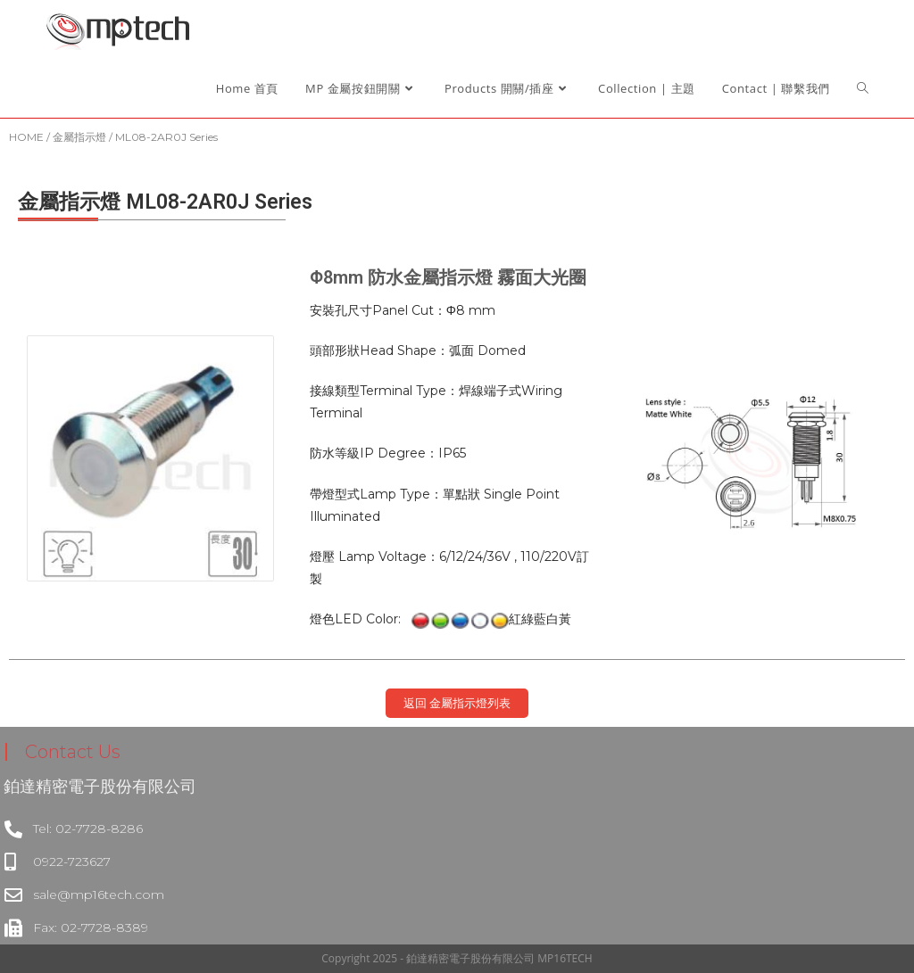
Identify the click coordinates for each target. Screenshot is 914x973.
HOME (26, 137)
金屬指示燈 (79, 137)
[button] (457, 703)
